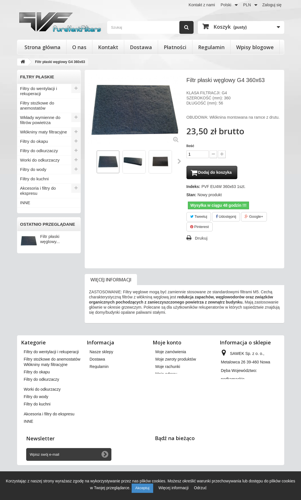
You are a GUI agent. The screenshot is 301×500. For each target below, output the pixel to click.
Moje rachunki (167, 367)
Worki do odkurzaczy (40, 160)
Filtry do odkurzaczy (39, 150)
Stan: (191, 195)
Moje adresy (166, 375)
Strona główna (42, 47)
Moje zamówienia (170, 352)
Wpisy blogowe (255, 47)
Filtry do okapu (34, 141)
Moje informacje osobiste (177, 382)
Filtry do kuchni (34, 178)
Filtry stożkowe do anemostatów (37, 105)
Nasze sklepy (101, 352)
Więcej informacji (110, 280)
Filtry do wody (33, 169)
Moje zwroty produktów (175, 360)
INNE (25, 202)
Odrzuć (200, 488)
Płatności (175, 47)
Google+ (254, 217)
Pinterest (199, 227)
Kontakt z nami (202, 5)
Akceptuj (142, 488)
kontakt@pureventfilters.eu (244, 418)
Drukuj (201, 239)
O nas (79, 47)
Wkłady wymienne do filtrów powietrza (40, 120)
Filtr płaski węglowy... (50, 239)
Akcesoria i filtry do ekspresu (38, 191)
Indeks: (193, 187)
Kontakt (108, 47)
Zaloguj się (272, 5)
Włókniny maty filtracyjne (43, 131)
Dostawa (141, 47)
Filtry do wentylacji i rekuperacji (38, 91)
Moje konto (167, 343)
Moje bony (164, 389)
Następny (179, 161)
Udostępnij (226, 217)
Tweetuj (198, 217)
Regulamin (211, 47)
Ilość (190, 146)
